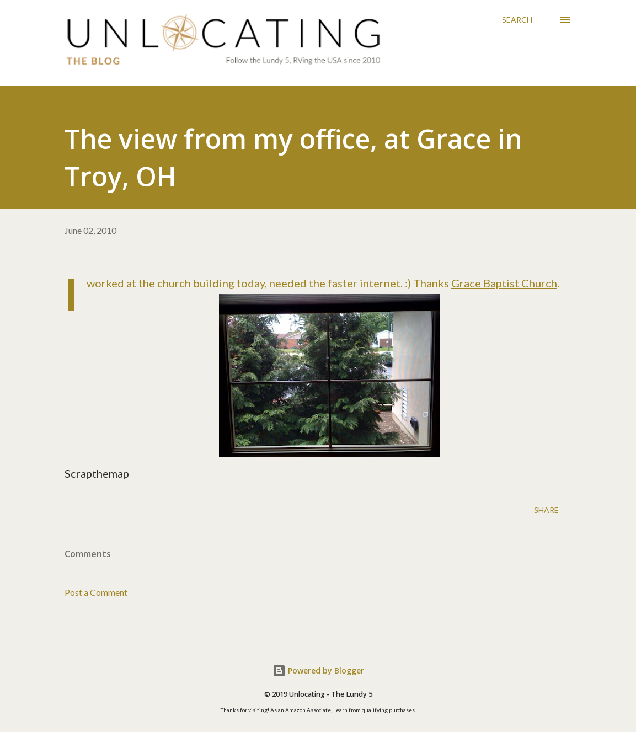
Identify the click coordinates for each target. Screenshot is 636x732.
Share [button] (546, 510)
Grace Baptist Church (504, 283)
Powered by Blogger (318, 670)
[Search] (517, 19)
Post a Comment (96, 592)
